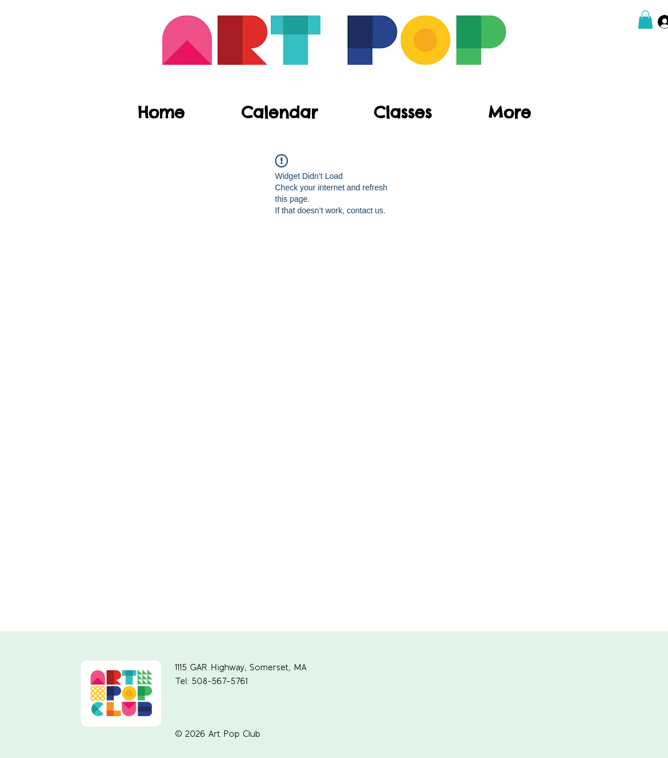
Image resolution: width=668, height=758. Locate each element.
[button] (645, 19)
